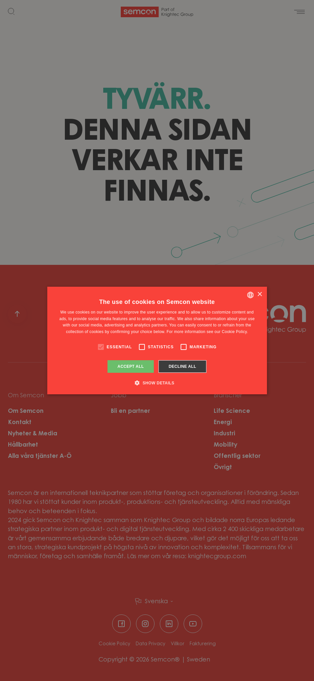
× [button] (259, 294)
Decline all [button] (182, 366)
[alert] (157, 340)
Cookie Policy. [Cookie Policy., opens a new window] (235, 331)
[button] (157, 382)
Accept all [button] (130, 366)
